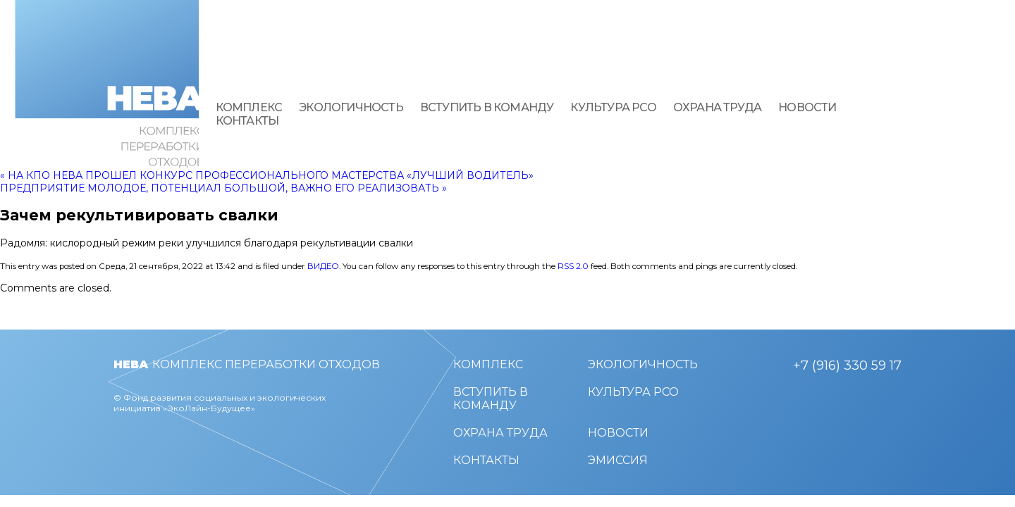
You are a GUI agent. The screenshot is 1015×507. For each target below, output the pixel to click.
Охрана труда (717, 107)
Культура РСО (613, 107)
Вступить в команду (487, 107)
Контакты (247, 120)
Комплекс (249, 107)
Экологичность (351, 107)
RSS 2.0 (573, 266)
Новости (807, 107)
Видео (323, 266)
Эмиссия (618, 460)
